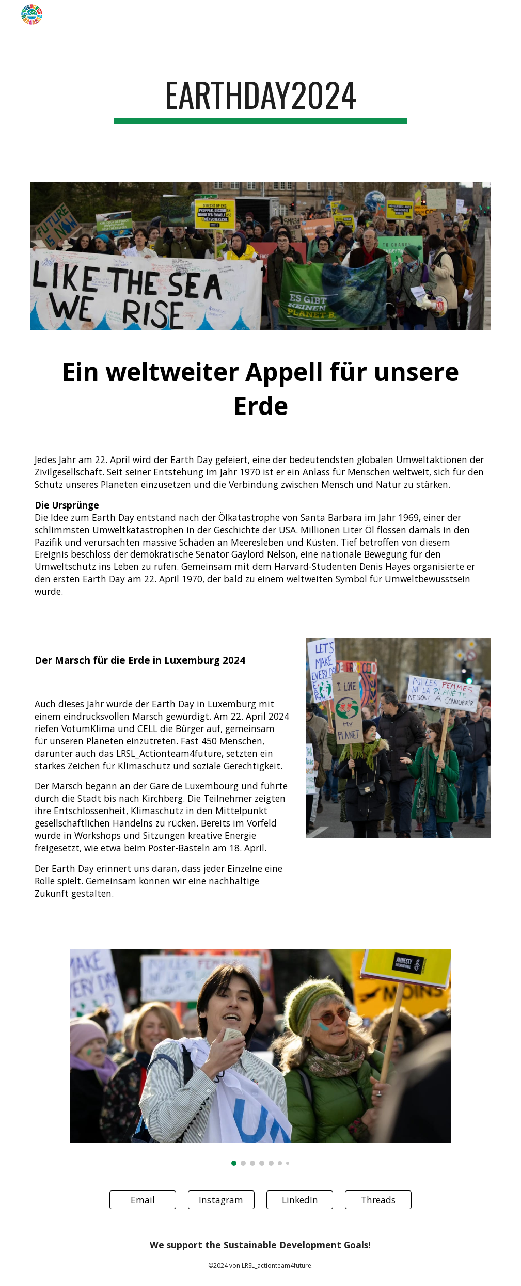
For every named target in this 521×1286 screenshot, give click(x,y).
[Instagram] (221, 1200)
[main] (260, 99)
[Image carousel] (260, 1057)
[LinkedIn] (300, 1200)
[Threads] (378, 1200)
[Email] (143, 1200)
